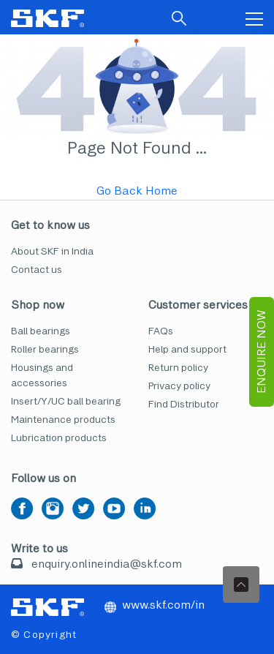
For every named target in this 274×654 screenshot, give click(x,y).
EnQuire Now (261, 352)
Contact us (36, 269)
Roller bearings (45, 349)
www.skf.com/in (154, 605)
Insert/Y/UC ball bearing (66, 401)
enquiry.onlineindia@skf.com (106, 564)
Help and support (187, 349)
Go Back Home (137, 191)
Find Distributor (183, 404)
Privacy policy (179, 386)
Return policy (178, 367)
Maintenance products (63, 419)
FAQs (160, 331)
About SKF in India (52, 251)
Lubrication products (59, 438)
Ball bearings (40, 331)
